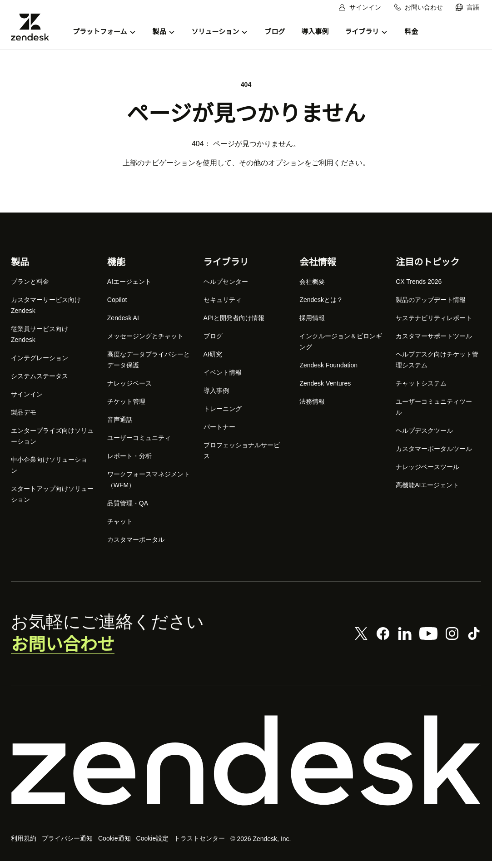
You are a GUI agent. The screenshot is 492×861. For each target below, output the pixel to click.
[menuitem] (467, 7)
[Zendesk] (246, 760)
